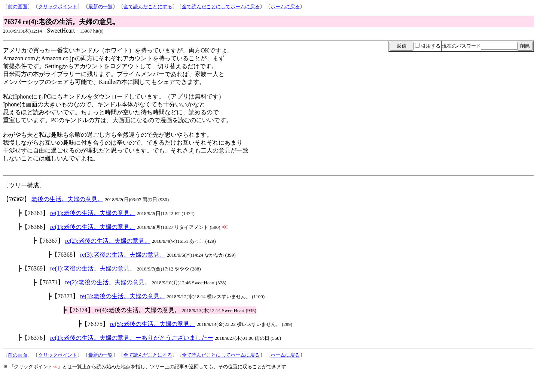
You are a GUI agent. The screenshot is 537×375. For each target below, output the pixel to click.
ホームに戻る (285, 6)
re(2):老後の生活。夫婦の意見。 (107, 241)
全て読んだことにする (147, 6)
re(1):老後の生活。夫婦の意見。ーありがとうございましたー (131, 338)
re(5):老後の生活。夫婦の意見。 (152, 324)
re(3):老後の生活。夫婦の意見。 (122, 254)
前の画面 (17, 6)
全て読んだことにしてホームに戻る (221, 6)
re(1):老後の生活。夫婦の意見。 (92, 213)
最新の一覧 (100, 6)
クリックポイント (57, 6)
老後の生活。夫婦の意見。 (67, 199)
